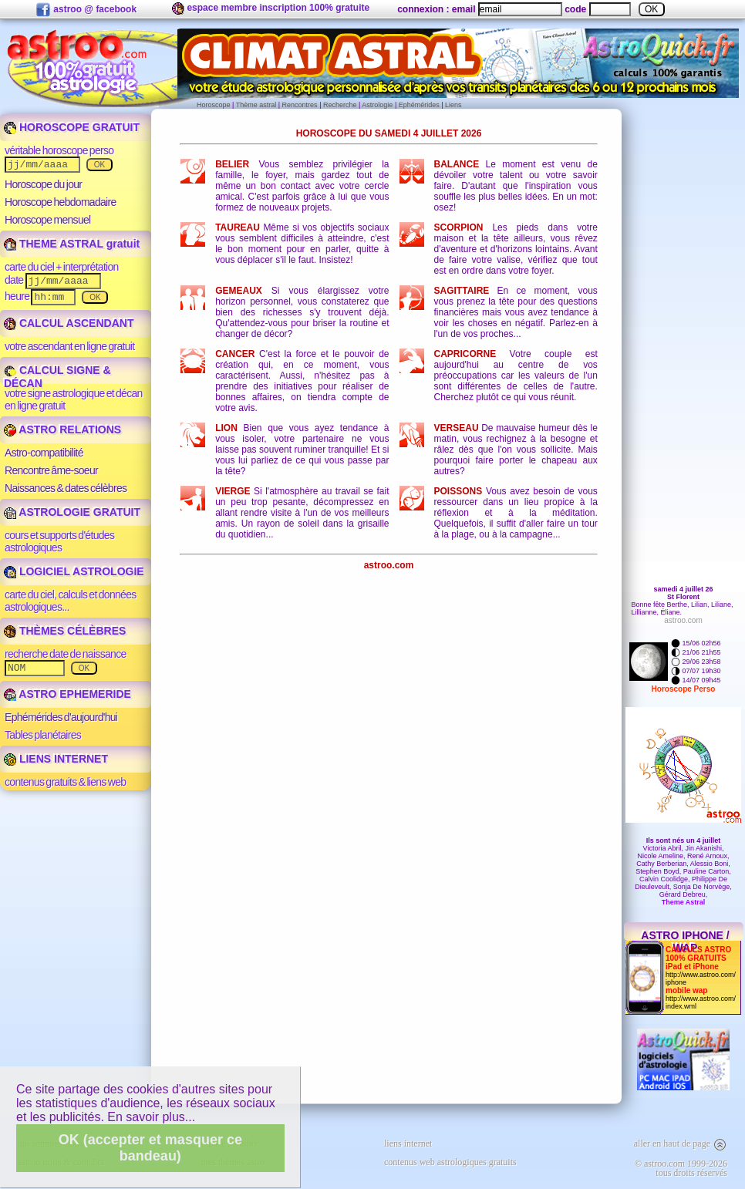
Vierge (232, 491)
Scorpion (459, 227)
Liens (453, 105)
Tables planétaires (43, 735)
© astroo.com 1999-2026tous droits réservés (681, 1168)
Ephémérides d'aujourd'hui (61, 717)
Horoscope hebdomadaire (60, 202)
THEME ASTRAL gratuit (72, 243)
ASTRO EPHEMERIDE (67, 694)
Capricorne (465, 354)
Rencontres (300, 105)
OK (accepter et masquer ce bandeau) (150, 1148)
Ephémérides (419, 105)
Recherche (340, 105)
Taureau (237, 227)
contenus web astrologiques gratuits (450, 1162)
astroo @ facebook (86, 10)
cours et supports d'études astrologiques (59, 541)
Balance (457, 164)
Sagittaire (462, 290)
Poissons (458, 491)
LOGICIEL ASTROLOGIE (74, 571)
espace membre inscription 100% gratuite (270, 8)
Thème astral (256, 105)
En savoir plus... (151, 1116)
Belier (232, 164)
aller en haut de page (680, 1143)
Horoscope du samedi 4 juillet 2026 (389, 133)
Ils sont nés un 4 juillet (683, 840)
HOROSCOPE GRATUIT (72, 127)
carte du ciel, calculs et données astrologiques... (71, 600)
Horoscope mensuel (48, 220)
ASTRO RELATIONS (62, 429)
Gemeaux (238, 290)
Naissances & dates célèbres (65, 488)
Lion (226, 428)
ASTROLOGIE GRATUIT (72, 512)
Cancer (235, 354)
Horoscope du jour (43, 184)
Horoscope (214, 105)
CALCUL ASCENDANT (68, 323)
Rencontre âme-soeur (51, 470)
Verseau (456, 428)
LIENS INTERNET (56, 759)
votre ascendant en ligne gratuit (69, 346)
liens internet (408, 1143)
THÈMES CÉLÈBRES (65, 631)
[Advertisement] (389, 716)
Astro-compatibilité (44, 452)
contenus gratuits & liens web (65, 782)
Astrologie (377, 105)
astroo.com (389, 565)
